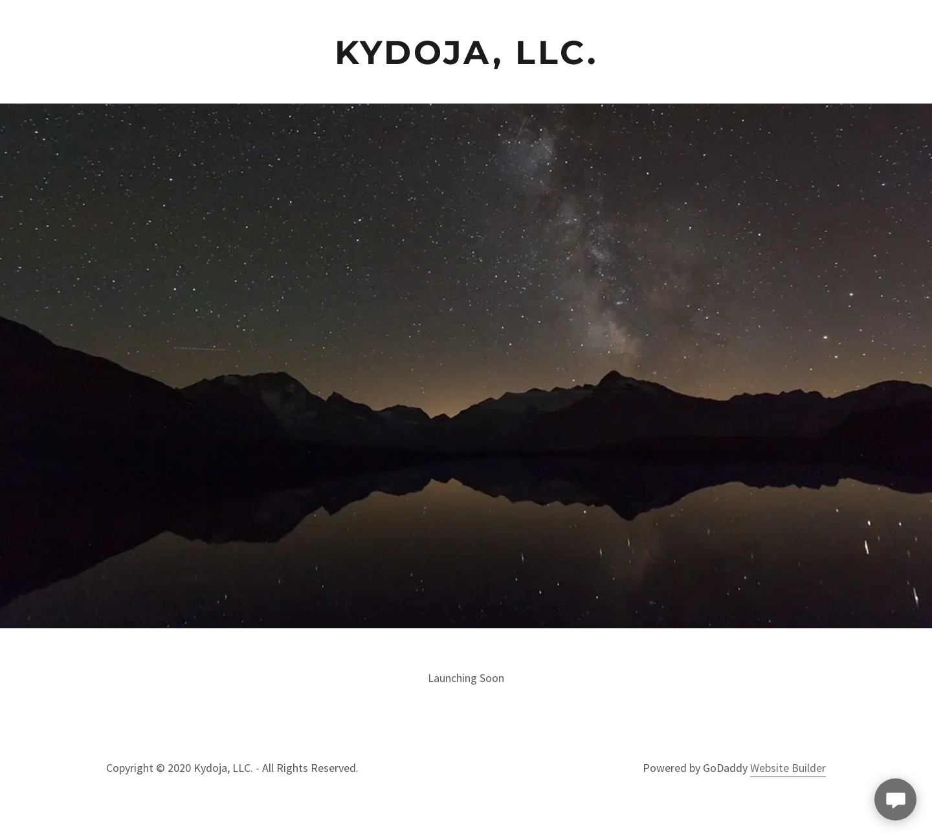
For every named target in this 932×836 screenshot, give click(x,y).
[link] (466, 52)
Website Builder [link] (788, 767)
